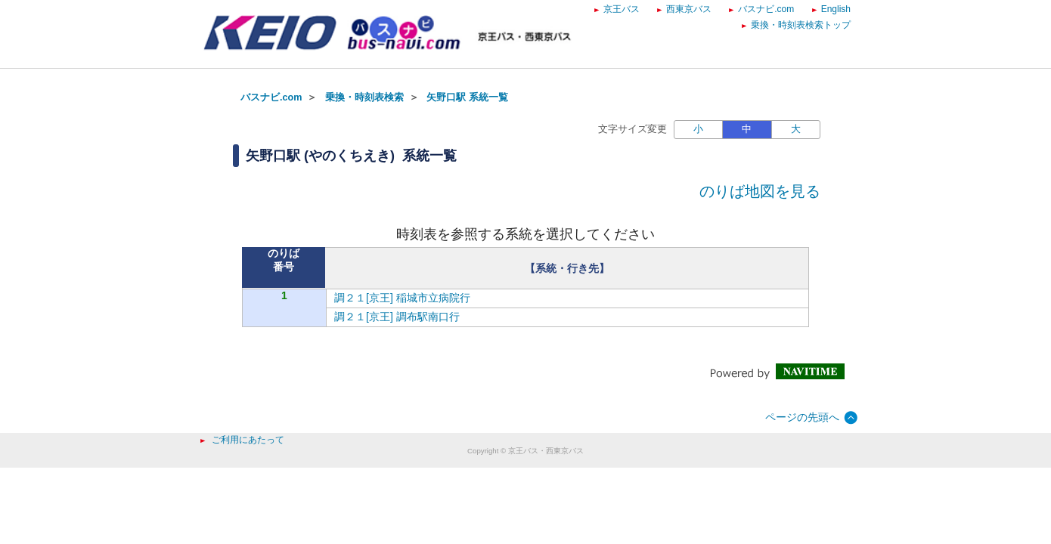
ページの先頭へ (802, 417)
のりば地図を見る (759, 191)
